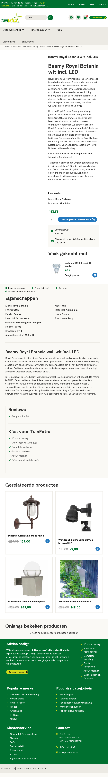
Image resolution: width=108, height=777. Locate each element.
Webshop (17, 46)
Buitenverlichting (30, 46)
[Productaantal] (52, 219)
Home (8, 46)
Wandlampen (45, 46)
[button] (13, 30)
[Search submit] (50, 17)
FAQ (92, 4)
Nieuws (82, 4)
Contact (102, 4)
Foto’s (71, 4)
